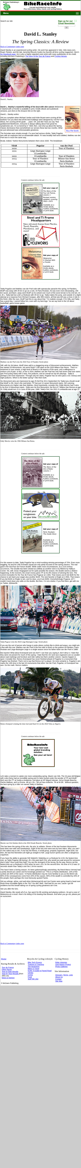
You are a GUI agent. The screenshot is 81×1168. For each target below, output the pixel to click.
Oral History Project (63, 964)
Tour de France (8, 967)
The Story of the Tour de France (37, 56)
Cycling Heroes (61, 56)
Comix (30, 975)
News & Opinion (8, 978)
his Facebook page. (8, 54)
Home (3, 959)
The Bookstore (33, 967)
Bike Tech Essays (35, 962)
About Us (59, 977)
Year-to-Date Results (10, 972)
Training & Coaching (36, 964)
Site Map (58, 981)
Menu (6, 13)
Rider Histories (61, 962)
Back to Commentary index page (12, 47)
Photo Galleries (61, 967)
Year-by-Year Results (10, 974)
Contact (58, 979)
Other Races (7, 969)
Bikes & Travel (33, 969)
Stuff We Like (33, 979)
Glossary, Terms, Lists (64, 975)
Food (30, 977)
